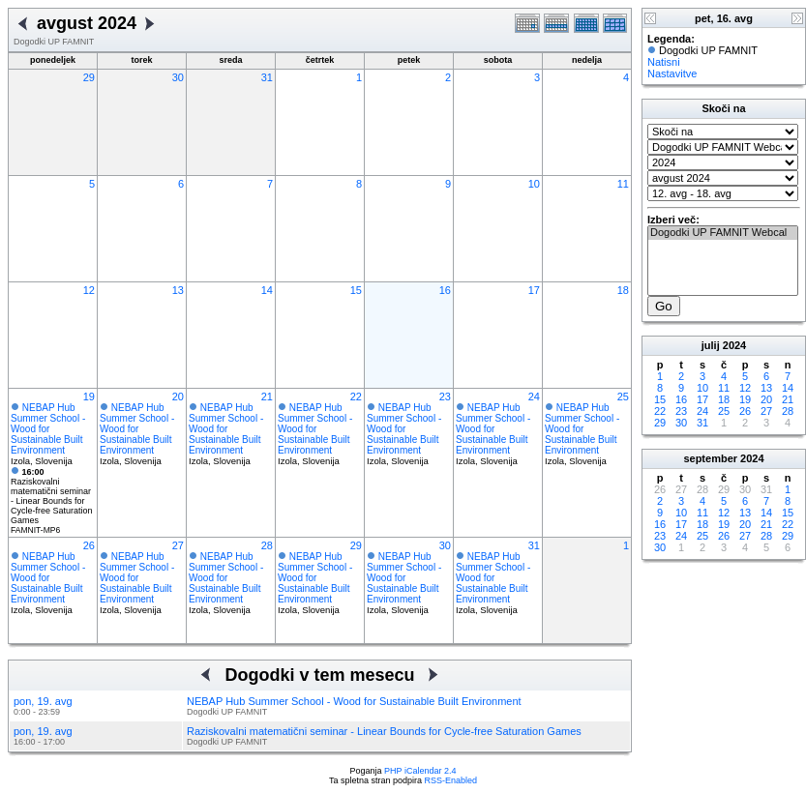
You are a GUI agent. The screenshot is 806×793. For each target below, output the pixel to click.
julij (711, 345)
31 (267, 77)
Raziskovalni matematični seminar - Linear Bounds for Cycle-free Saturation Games (52, 496)
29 (89, 77)
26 (89, 545)
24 (534, 396)
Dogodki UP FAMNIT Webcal (722, 233)
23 (445, 396)
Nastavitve (672, 73)
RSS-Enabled (451, 780)
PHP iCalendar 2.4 (420, 771)
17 (534, 290)
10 (534, 184)
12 (89, 290)
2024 (734, 345)
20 (178, 396)
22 (356, 396)
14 (267, 290)
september (710, 458)
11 (623, 184)
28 (267, 545)
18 (623, 290)
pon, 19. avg (43, 701)
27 (178, 545)
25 (623, 396)
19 (89, 396)
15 (356, 290)
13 (178, 290)
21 (267, 396)
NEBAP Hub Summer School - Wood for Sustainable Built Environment (48, 428)
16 (445, 290)
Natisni (663, 62)
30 (178, 77)
